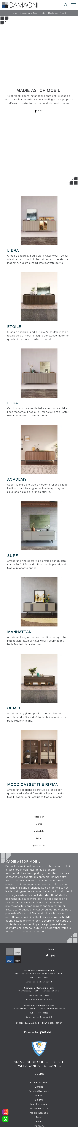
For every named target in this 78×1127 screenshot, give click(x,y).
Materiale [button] (39, 831)
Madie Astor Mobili (57, 13)
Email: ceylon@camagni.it (39, 1017)
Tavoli (39, 1117)
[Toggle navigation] (73, 4)
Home (15, 13)
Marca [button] (39, 824)
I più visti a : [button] (39, 845)
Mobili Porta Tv (39, 1108)
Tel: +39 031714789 (39, 978)
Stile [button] (39, 838)
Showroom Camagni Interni (39, 989)
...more (64, 103)
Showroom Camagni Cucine (39, 972)
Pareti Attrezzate (39, 1091)
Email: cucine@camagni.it (39, 982)
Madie (43, 13)
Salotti (39, 1100)
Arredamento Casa (28, 13)
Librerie (39, 1087)
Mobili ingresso (39, 1113)
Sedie (39, 1121)
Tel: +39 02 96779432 (39, 995)
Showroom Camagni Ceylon (39, 1007)
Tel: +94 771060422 (39, 1013)
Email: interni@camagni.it (39, 999)
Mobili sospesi (39, 1104)
